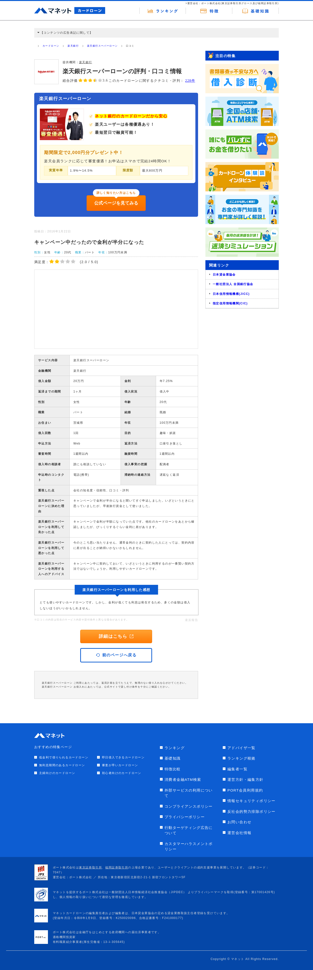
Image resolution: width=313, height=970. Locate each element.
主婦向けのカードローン (57, 773)
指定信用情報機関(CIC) (230, 303)
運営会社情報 (239, 833)
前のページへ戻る (116, 655)
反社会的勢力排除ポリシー (251, 811)
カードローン (51, 45)
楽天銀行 (73, 45)
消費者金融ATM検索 (183, 779)
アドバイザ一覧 (241, 748)
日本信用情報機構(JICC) (231, 294)
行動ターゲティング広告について (189, 830)
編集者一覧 (237, 769)
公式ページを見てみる (116, 203)
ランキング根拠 (241, 758)
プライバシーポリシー (185, 817)
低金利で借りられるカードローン (63, 757)
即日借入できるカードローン (123, 757)
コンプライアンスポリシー (189, 806)
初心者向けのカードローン (121, 773)
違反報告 (191, 620)
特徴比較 (173, 769)
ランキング (175, 748)
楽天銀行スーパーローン (102, 45)
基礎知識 (173, 758)
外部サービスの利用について (189, 793)
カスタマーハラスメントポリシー (189, 846)
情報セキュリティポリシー (251, 801)
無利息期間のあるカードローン (62, 765)
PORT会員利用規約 (245, 790)
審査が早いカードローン (120, 765)
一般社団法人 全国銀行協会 (233, 284)
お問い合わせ (239, 822)
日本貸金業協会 (224, 274)
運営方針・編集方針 (245, 779)
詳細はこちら (116, 636)
